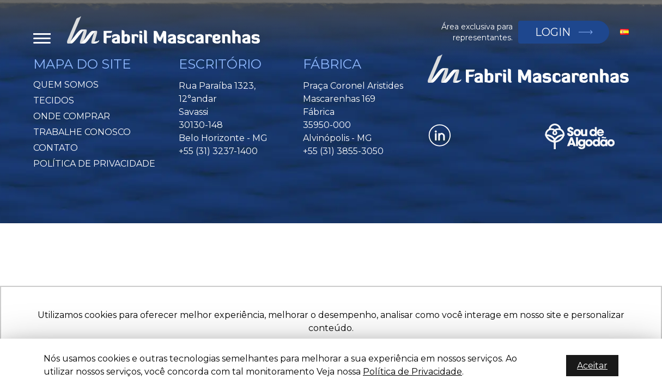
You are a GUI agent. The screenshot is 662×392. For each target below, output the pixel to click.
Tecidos (53, 100)
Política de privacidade (94, 163)
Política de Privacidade (412, 371)
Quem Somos (66, 84)
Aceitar (592, 365)
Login (552, 32)
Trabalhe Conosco (82, 132)
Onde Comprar (71, 116)
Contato (55, 148)
